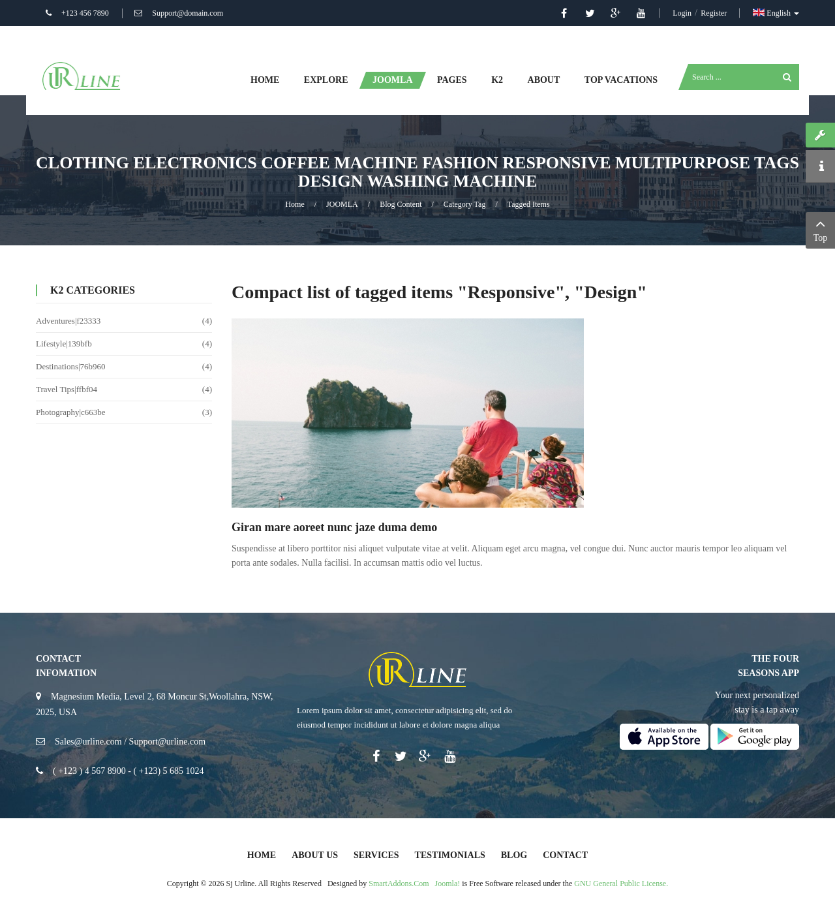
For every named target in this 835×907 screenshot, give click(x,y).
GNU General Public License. (621, 883)
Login (683, 13)
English (776, 13)
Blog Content (400, 204)
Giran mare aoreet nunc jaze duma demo (334, 527)
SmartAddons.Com (399, 883)
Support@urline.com (167, 741)
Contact (565, 855)
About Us (315, 855)
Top (820, 229)
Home (294, 204)
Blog (514, 855)
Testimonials (450, 855)
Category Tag (465, 204)
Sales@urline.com (88, 741)
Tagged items (529, 204)
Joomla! (448, 883)
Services (376, 855)
